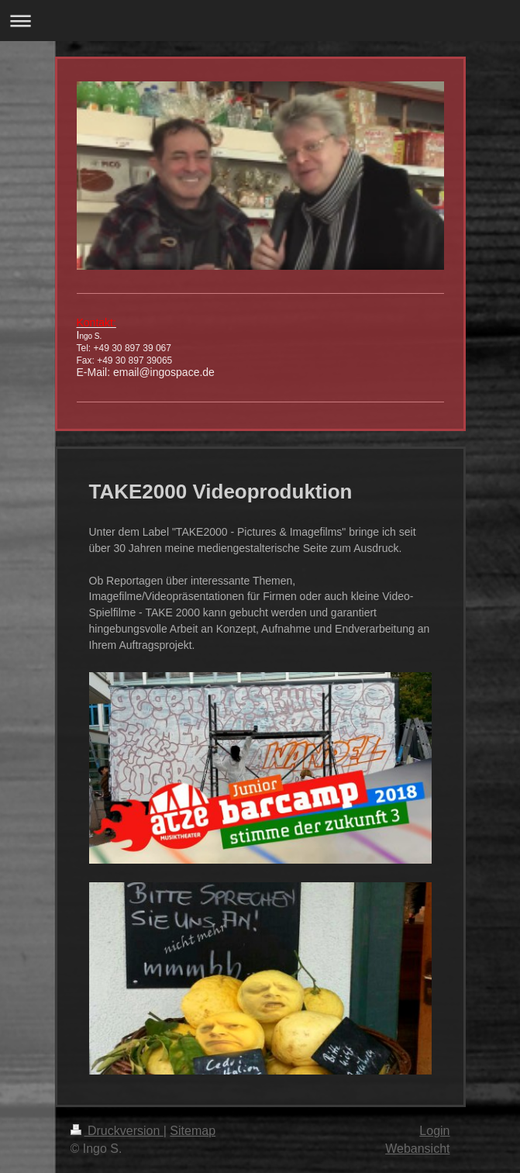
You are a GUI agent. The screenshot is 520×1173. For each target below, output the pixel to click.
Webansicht (417, 1148)
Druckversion (117, 1130)
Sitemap (192, 1130)
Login (434, 1130)
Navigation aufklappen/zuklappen (260, 20)
